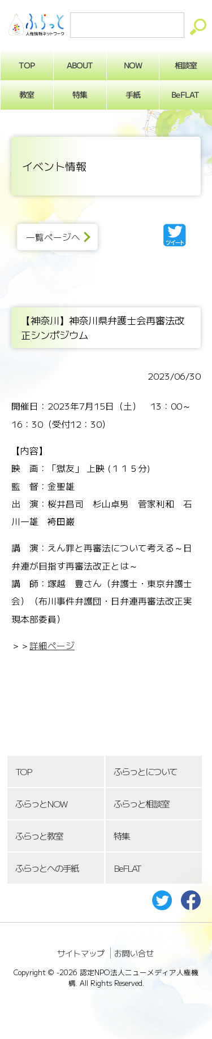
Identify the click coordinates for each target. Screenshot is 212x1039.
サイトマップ (81, 953)
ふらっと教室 (39, 835)
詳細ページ (52, 645)
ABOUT (80, 65)
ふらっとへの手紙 (47, 868)
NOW (133, 65)
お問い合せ (134, 953)
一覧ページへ (53, 237)
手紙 (133, 94)
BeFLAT (127, 868)
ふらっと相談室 (141, 803)
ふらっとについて (145, 771)
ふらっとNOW (41, 803)
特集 (79, 94)
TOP (23, 771)
